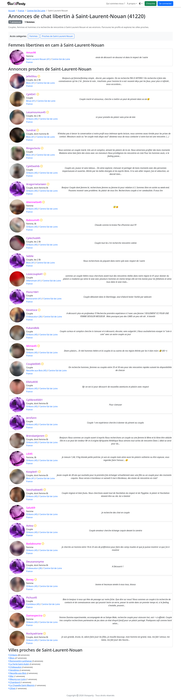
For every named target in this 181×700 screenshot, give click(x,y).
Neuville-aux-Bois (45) (36, 370)
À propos (131, 3)
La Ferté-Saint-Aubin (18, 664)
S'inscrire (150, 3)
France (21, 10)
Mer (11, 676)
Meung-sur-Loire (17, 679)
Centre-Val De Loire (36, 10)
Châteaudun (15, 667)
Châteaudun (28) (34, 316)
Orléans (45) (32, 118)
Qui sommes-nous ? (115, 3)
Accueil (11, 10)
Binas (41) (31, 100)
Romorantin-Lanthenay (20, 661)
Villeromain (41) (33, 280)
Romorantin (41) (34, 298)
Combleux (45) (33, 604)
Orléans (12, 655)
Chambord (14, 682)
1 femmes (30, 22)
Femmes (34, 36)
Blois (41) (30, 83)
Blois (11, 658)
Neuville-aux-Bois (17, 673)
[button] (141, 4)
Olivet (11, 688)
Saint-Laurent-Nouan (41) (38, 59)
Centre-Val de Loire (61, 59)
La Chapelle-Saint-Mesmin (21, 685)
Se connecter (165, 3)
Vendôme (13, 670)
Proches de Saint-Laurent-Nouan (57, 36)
